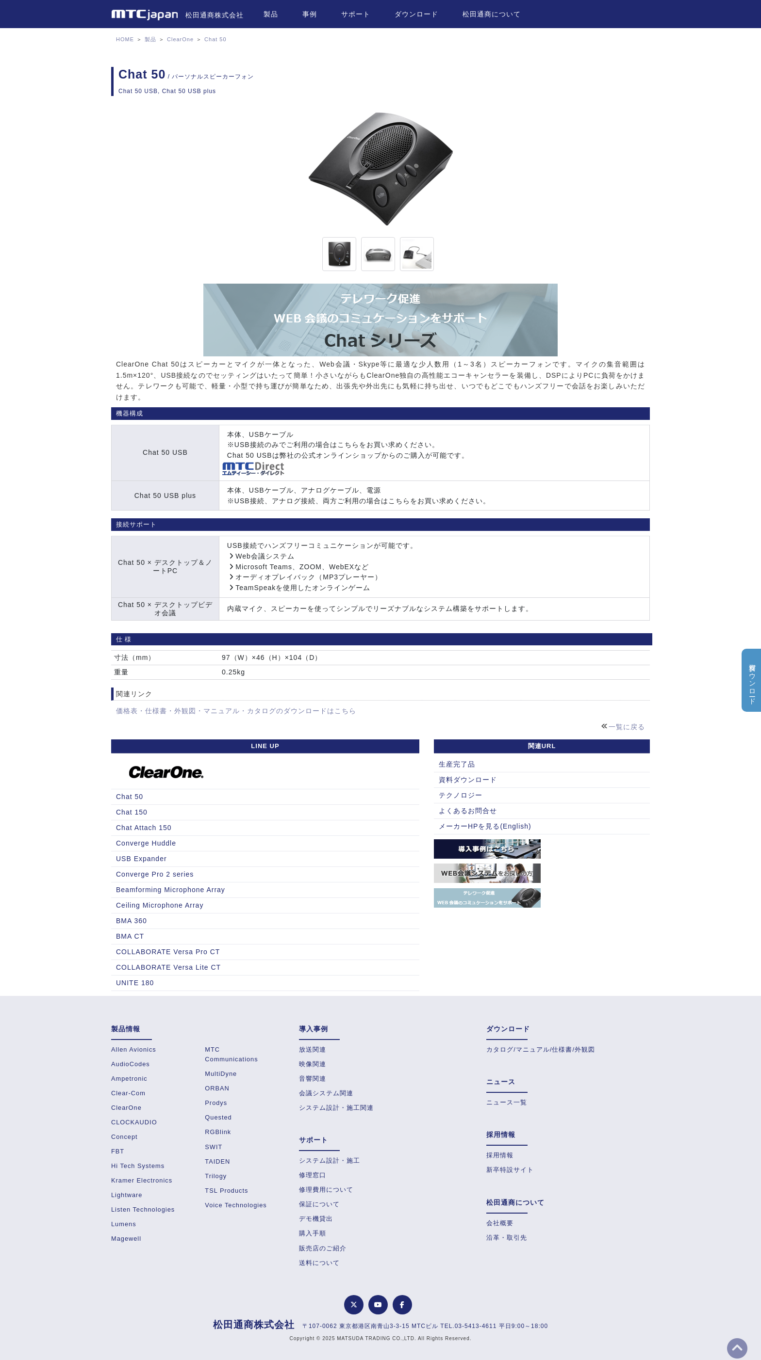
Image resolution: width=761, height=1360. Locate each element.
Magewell (126, 1238)
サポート (355, 14)
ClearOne (180, 39)
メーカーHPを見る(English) (485, 826)
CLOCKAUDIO (134, 1122)
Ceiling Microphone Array (159, 905)
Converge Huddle (146, 843)
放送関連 (312, 1049)
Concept (124, 1136)
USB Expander (141, 859)
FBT (117, 1151)
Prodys (216, 1102)
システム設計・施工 (329, 1160)
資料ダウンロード (468, 780)
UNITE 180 (135, 983)
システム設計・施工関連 (336, 1107)
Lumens (123, 1224)
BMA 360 (131, 921)
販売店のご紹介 (323, 1248)
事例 (309, 14)
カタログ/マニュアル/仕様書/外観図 (540, 1049)
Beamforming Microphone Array (170, 890)
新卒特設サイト (510, 1169)
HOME (125, 39)
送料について (319, 1262)
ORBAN (217, 1088)
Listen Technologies (143, 1209)
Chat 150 (132, 812)
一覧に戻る (627, 727)
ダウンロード (416, 14)
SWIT (213, 1147)
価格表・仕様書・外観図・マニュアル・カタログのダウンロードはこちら (236, 711)
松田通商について (492, 14)
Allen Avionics (133, 1049)
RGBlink (218, 1132)
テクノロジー (460, 795)
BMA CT (130, 936)
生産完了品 (457, 764)
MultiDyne (221, 1073)
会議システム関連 (326, 1093)
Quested (218, 1117)
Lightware (127, 1195)
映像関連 (312, 1064)
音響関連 (312, 1078)
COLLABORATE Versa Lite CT (168, 967)
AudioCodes (130, 1064)
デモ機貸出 (316, 1218)
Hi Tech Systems (138, 1165)
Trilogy (216, 1176)
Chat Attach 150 (144, 828)
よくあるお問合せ (468, 811)
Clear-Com (128, 1093)
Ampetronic (129, 1078)
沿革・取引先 (506, 1237)
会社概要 (499, 1223)
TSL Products (226, 1190)
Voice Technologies (235, 1205)
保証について (319, 1204)
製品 (271, 14)
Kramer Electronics (141, 1180)
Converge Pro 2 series (155, 874)
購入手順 (312, 1233)
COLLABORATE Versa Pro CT (168, 952)
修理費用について (326, 1189)
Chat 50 (215, 39)
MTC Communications (231, 1054)
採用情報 (499, 1155)
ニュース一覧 (506, 1102)
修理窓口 (312, 1175)
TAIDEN (217, 1161)
